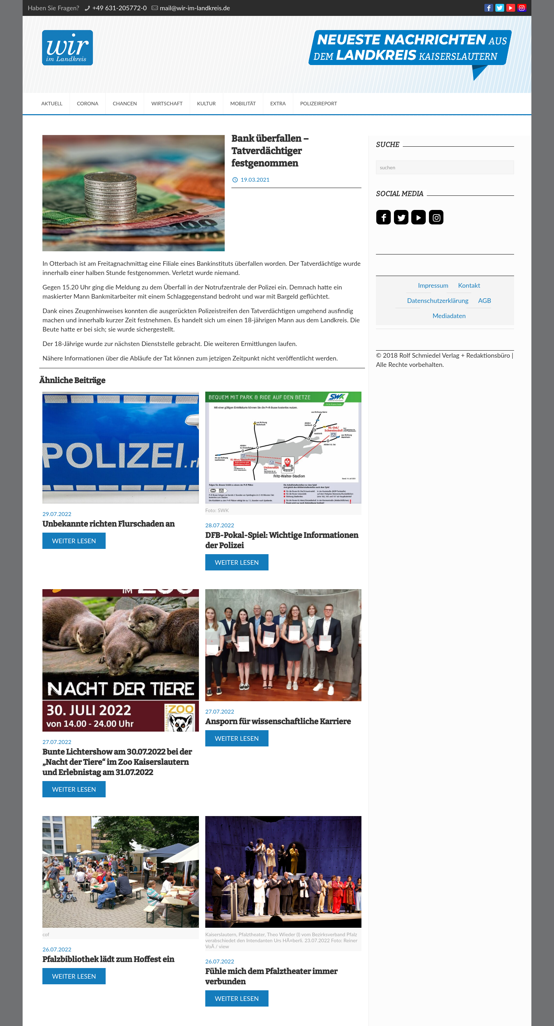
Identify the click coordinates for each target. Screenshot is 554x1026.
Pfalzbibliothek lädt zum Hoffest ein (108, 959)
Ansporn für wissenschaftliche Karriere (278, 721)
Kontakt (469, 285)
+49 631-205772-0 (120, 8)
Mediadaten (449, 315)
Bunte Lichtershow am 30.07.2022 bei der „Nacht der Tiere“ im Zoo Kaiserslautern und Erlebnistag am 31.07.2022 (117, 762)
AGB (484, 300)
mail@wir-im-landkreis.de (195, 8)
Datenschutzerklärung (437, 300)
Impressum (433, 285)
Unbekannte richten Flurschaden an (108, 524)
